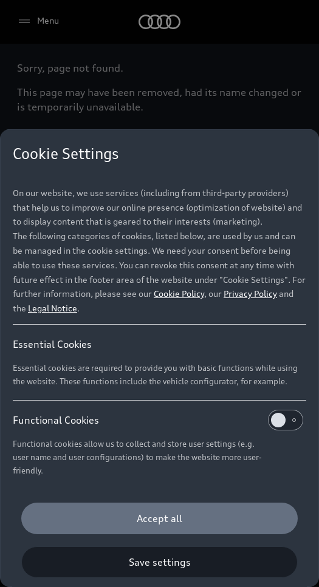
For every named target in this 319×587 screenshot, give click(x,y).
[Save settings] (159, 562)
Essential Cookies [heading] (52, 344)
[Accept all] (159, 518)
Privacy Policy (250, 293)
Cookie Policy (179, 293)
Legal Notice (52, 308)
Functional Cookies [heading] (158, 420)
